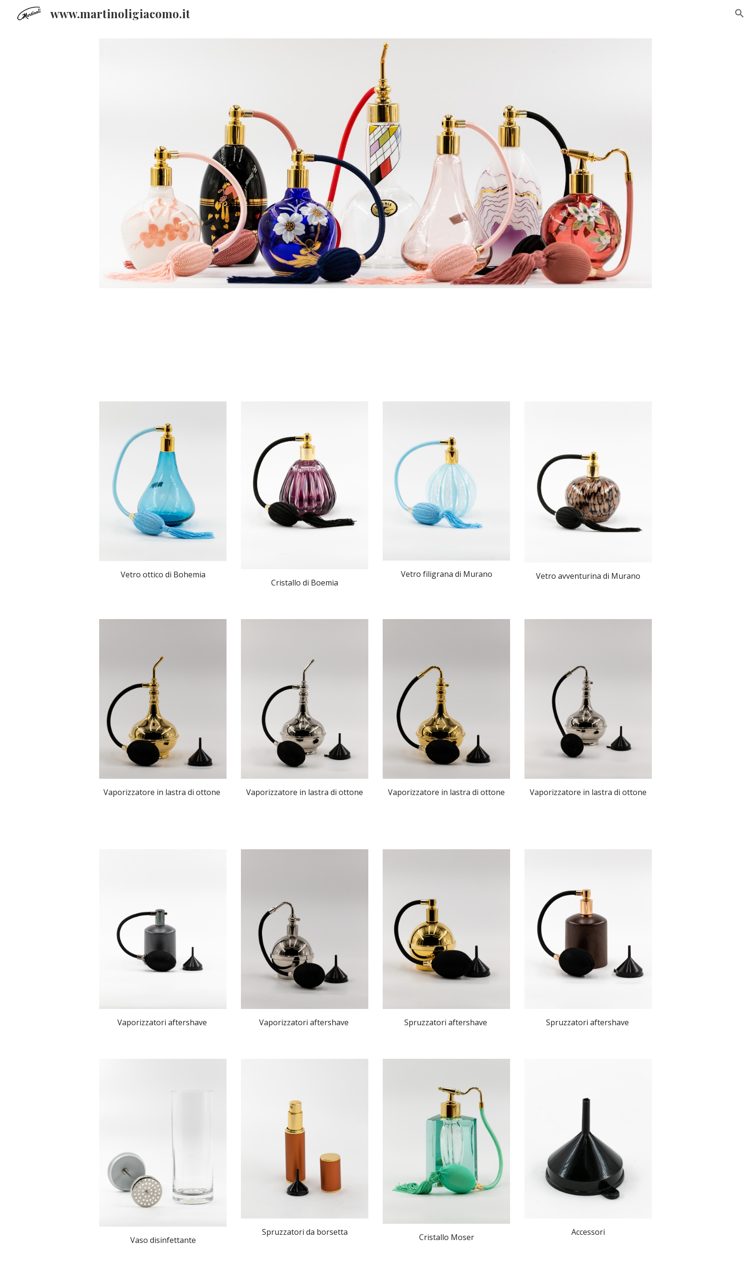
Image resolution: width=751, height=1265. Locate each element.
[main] (163, 574)
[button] (739, 13)
